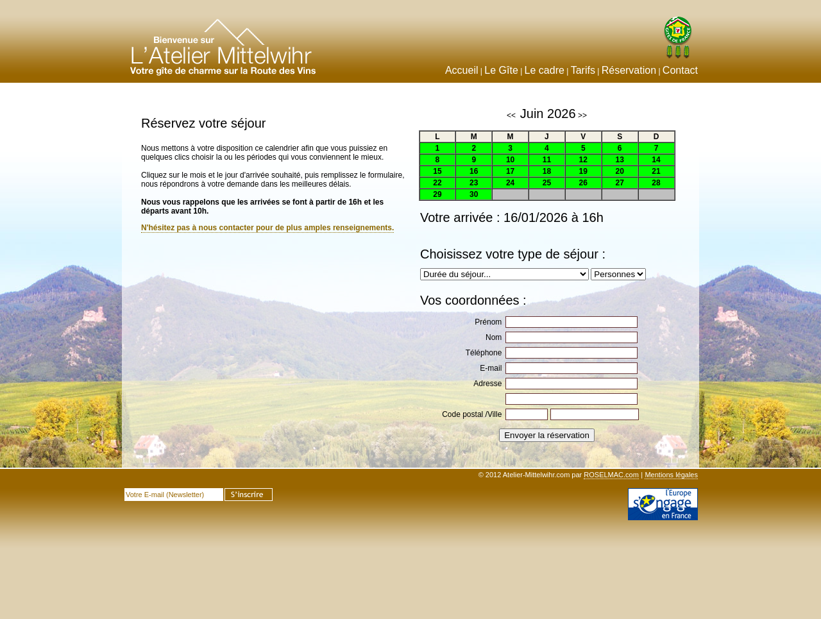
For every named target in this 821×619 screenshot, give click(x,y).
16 (474, 171)
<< (511, 115)
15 (437, 171)
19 (583, 171)
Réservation (629, 70)
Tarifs (583, 70)
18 (547, 171)
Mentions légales (671, 475)
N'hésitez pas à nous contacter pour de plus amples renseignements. (267, 227)
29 (437, 194)
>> (582, 115)
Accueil (461, 70)
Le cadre (544, 70)
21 (656, 171)
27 (619, 182)
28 (656, 182)
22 (437, 182)
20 (619, 171)
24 (510, 182)
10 (510, 159)
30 (474, 194)
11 (547, 159)
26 (583, 182)
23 (474, 182)
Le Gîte (501, 70)
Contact (680, 70)
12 (583, 159)
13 (619, 159)
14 (656, 159)
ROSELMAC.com (611, 475)
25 (547, 182)
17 (510, 171)
